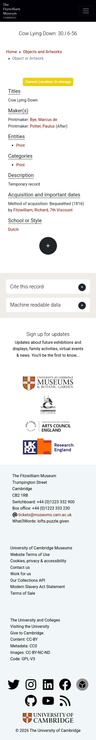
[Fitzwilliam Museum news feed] (65, 700)
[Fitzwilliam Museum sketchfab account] (82, 684)
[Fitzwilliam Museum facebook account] (48, 684)
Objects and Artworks (42, 51)
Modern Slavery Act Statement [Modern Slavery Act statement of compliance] (37, 586)
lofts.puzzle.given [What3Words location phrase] (53, 521)
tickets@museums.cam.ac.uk (44, 514)
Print (20, 145)
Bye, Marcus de (43, 119)
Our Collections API (27, 580)
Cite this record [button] (27, 287)
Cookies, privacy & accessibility (38, 560)
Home (11, 51)
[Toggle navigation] (86, 11)
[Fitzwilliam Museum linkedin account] (65, 684)
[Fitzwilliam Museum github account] (31, 700)
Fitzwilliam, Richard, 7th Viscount (42, 210)
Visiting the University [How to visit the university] (29, 626)
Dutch (13, 229)
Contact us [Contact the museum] (20, 567)
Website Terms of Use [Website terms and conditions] (30, 554)
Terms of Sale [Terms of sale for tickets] (22, 593)
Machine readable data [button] (35, 305)
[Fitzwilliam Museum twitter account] (14, 684)
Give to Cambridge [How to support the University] (27, 633)
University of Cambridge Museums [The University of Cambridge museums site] (41, 548)
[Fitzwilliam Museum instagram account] (31, 684)
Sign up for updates (47, 334)
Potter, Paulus (43, 126)
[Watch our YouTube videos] (48, 700)
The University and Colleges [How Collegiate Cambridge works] (35, 620)
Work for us (20, 573)
